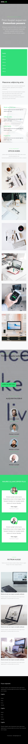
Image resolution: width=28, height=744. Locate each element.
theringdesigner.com (17, 735)
